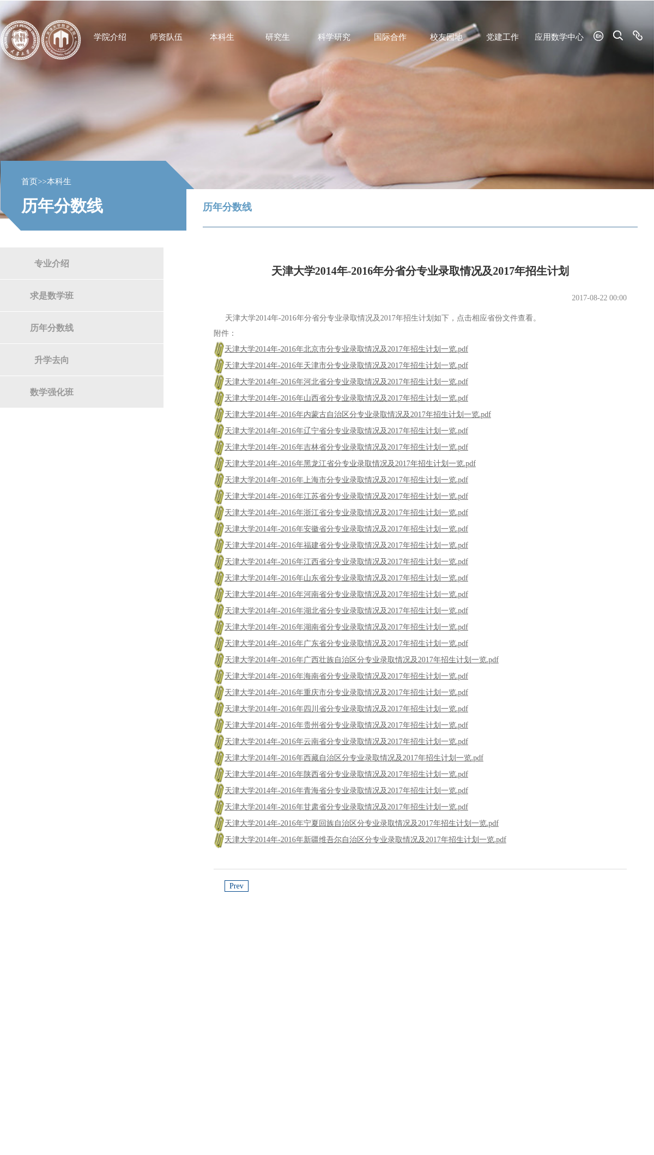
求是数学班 (52, 295)
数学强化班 (52, 392)
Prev (236, 886)
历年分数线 (52, 327)
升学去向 (51, 359)
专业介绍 (51, 263)
